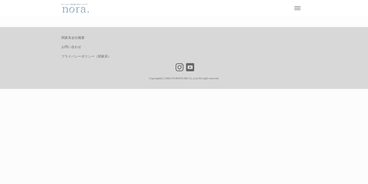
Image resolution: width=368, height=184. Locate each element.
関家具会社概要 (73, 38)
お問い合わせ (71, 47)
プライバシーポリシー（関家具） (86, 56)
